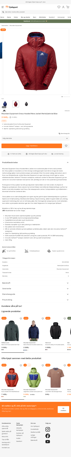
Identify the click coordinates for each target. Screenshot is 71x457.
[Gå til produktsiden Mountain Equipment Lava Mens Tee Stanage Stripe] (55, 377)
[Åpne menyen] (2, 7)
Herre (2, 17)
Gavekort (52, 17)
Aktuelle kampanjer (19, 429)
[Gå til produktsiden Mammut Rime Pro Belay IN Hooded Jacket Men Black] (55, 331)
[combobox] (35, 12)
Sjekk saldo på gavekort (6, 433)
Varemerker (4, 25)
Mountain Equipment (16, 25)
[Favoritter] (58, 7)
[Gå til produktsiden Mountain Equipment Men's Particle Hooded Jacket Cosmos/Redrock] (33, 331)
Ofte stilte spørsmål (5, 427)
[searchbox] (37, 12)
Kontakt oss (6, 448)
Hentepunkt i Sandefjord (6, 444)
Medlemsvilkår (35, 432)
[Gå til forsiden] (11, 7)
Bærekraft (34, 440)
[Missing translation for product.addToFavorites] (66, 146)
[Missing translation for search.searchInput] (3, 12)
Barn (34, 17)
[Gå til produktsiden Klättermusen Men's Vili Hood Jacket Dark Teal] (11, 331)
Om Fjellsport (35, 426)
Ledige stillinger (33, 436)
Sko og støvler (25, 17)
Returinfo (5, 437)
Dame (9, 17)
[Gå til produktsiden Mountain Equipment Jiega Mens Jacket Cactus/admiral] (33, 377)
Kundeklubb (34, 429)
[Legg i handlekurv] (31, 146)
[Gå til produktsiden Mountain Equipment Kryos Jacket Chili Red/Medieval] (11, 377)
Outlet (18, 438)
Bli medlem (63, 409)
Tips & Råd (5, 440)
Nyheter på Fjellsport (20, 434)
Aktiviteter (42, 17)
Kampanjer (61, 17)
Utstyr (16, 17)
